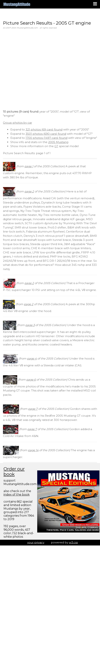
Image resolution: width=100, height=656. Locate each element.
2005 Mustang (58, 142)
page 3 (30, 325)
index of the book (17, 494)
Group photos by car (17, 122)
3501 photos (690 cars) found (46, 133)
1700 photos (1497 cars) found (46, 138)
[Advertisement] (34, 70)
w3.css (73, 542)
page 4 (32, 358)
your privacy (35, 542)
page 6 (31, 379)
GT (56, 146)
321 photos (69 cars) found (44, 129)
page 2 (29, 191)
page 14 (33, 450)
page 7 (33, 409)
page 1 (28, 166)
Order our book (14, 471)
